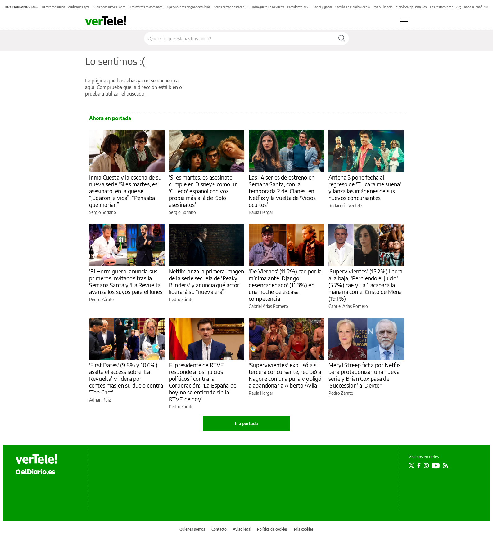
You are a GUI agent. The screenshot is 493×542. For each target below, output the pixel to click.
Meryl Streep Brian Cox (411, 7)
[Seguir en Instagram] (426, 465)
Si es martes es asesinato (146, 7)
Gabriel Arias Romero (268, 306)
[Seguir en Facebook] (419, 465)
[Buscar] (342, 38)
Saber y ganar (323, 7)
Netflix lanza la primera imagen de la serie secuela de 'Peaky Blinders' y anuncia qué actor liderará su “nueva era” (206, 281)
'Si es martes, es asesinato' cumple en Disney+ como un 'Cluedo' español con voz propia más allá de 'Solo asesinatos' (203, 191)
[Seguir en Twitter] (411, 465)
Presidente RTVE (298, 7)
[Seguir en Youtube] (436, 465)
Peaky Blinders (383, 7)
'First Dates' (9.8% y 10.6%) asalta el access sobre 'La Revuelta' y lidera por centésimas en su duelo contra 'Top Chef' (126, 378)
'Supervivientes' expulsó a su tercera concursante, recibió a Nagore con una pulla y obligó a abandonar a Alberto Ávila (285, 375)
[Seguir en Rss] (445, 465)
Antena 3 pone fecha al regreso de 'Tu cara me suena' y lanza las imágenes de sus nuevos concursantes (364, 187)
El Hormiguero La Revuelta (266, 7)
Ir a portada (246, 423)
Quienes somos (192, 529)
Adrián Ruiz (100, 399)
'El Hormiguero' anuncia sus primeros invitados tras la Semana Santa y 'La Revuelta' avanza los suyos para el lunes (126, 281)
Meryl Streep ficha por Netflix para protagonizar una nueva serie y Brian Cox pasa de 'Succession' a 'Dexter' (364, 375)
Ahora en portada (110, 118)
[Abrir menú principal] (404, 21)
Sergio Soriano (102, 212)
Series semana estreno (229, 7)
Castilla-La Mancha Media (352, 7)
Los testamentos (441, 7)
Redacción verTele (345, 205)
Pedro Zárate (101, 299)
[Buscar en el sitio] (239, 38)
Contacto (219, 529)
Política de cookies (272, 529)
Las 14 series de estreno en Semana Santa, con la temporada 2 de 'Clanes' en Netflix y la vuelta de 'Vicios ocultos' (282, 191)
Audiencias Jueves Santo (109, 7)
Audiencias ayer (78, 7)
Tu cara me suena (53, 7)
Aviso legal (242, 529)
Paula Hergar (261, 212)
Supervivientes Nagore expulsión (188, 7)
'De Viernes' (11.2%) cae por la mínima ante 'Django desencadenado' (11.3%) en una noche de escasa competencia (285, 285)
